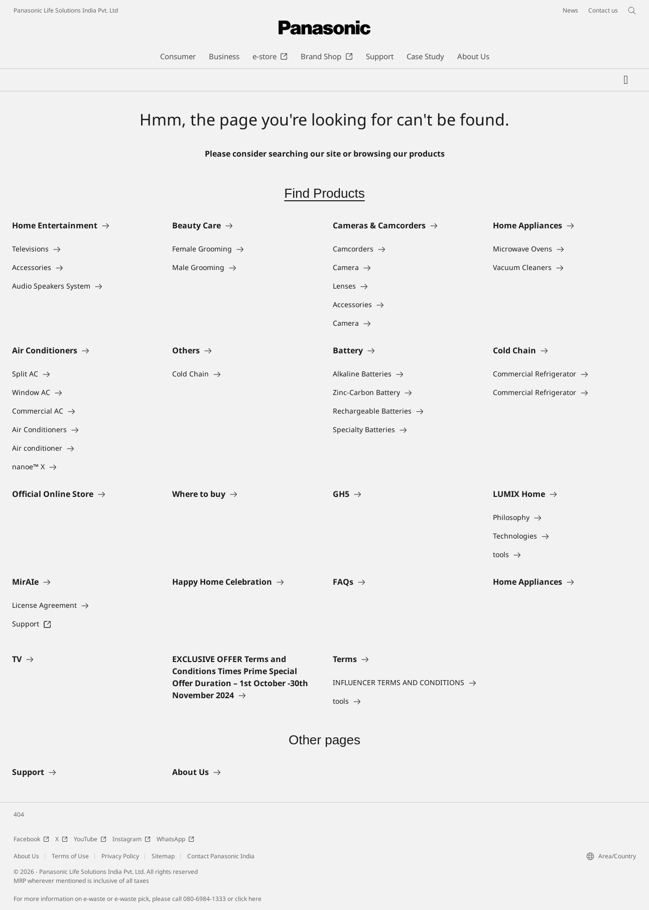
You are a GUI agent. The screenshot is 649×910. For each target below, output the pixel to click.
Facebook (31, 839)
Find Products (324, 193)
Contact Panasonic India (220, 856)
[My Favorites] (626, 80)
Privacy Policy (120, 856)
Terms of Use (70, 856)
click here (248, 898)
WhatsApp (175, 839)
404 (19, 814)
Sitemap (163, 856)
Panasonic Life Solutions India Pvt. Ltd (66, 10)
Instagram (131, 839)
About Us (26, 856)
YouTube (90, 839)
